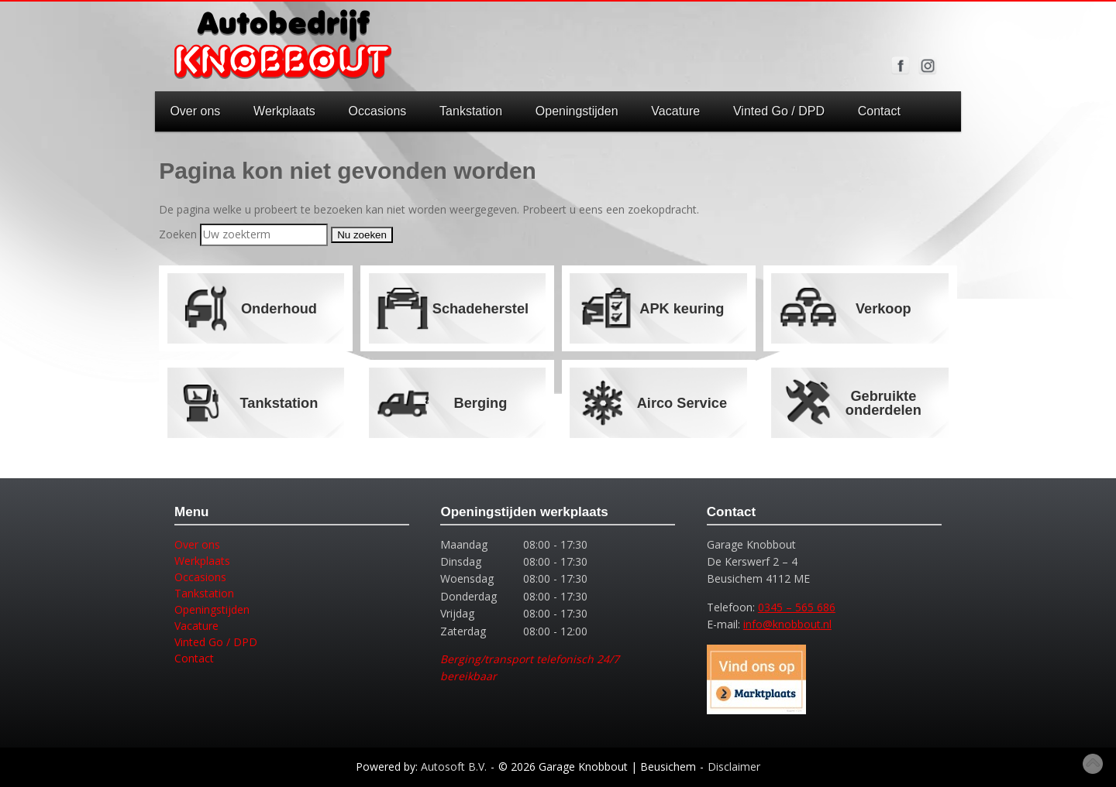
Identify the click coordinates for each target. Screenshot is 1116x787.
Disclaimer (734, 766)
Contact (879, 111)
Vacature (675, 111)
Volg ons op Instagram (928, 66)
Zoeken (178, 234)
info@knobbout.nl (787, 624)
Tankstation (470, 111)
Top (1092, 763)
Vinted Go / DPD (779, 111)
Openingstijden (577, 111)
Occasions (378, 111)
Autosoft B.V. (454, 766)
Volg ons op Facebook (900, 66)
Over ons (195, 111)
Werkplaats (284, 111)
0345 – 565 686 (796, 607)
